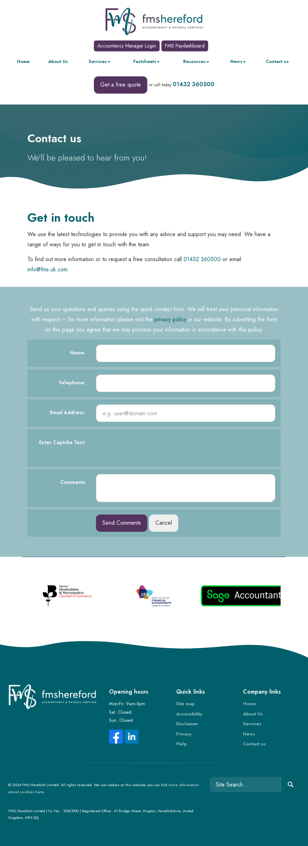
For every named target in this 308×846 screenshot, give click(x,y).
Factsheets (146, 61)
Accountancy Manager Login (126, 45)
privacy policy (170, 319)
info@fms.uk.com (47, 269)
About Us (58, 61)
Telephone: (71, 382)
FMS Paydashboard (185, 45)
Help (181, 743)
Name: (77, 352)
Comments (72, 482)
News (238, 61)
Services (99, 61)
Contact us (277, 61)
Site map (185, 703)
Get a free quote (120, 85)
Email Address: (67, 412)
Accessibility (189, 714)
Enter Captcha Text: (62, 442)
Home (23, 61)
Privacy (183, 734)
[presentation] (149, 448)
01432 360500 (193, 84)
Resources (196, 61)
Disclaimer (187, 723)
